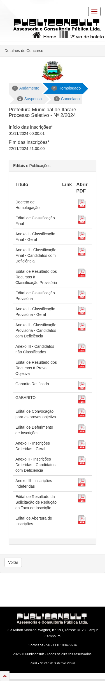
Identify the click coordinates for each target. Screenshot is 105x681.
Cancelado (67, 98)
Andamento (25, 88)
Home (43, 35)
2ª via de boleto (81, 35)
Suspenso (29, 98)
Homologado (66, 88)
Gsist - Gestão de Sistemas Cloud (53, 663)
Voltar (13, 562)
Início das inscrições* (31, 127)
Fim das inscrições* (29, 142)
